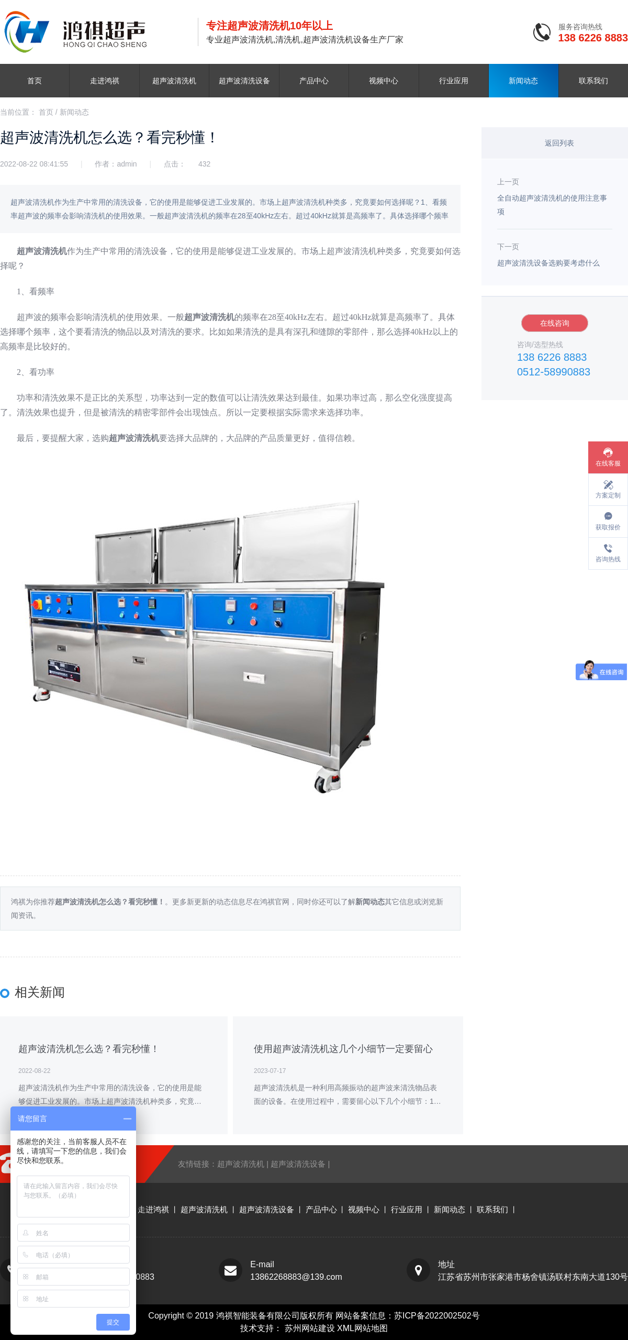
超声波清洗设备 (244, 80)
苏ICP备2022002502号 (437, 1315)
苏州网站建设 (311, 1328)
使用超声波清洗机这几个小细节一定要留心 (343, 1049)
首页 (34, 80)
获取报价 (608, 527)
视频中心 (383, 80)
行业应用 (453, 80)
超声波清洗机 (174, 80)
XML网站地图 (362, 1328)
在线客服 (608, 463)
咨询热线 (608, 559)
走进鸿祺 (104, 80)
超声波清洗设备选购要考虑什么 (548, 263)
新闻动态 (523, 80)
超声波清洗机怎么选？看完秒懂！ (89, 1049)
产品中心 (314, 80)
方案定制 (608, 495)
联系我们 (593, 80)
